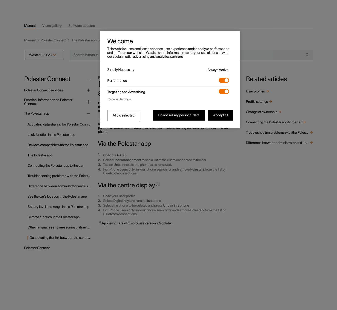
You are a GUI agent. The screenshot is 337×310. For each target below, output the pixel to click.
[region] (170, 79)
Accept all (220, 115)
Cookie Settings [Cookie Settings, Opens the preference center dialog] (119, 99)
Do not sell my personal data (178, 115)
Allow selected (124, 115)
